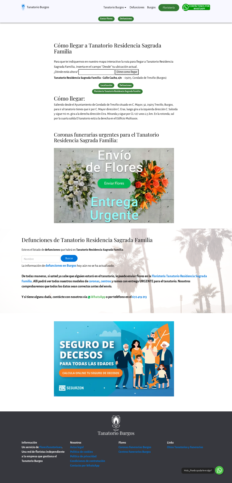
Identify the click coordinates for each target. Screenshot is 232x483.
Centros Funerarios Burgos (135, 451)
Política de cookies (81, 451)
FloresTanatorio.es (50, 447)
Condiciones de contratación (87, 461)
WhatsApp (96, 297)
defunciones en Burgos (60, 265)
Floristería (169, 7)
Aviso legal (77, 447)
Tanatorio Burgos (38, 7)
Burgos (151, 7)
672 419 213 (139, 297)
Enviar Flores (106, 19)
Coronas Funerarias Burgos (135, 447)
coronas (94, 281)
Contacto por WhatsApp (84, 465)
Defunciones (137, 7)
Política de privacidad (83, 456)
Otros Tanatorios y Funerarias (185, 447)
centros (106, 281)
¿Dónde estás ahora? (66, 71)
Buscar (69, 258)
